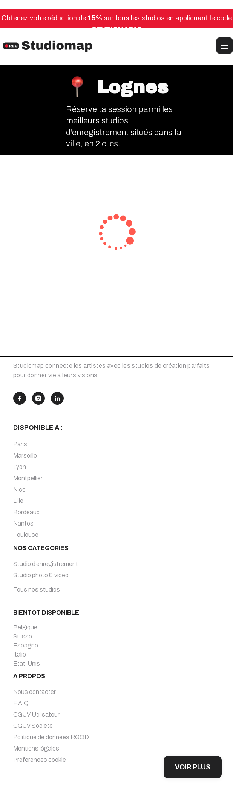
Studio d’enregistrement (45, 564)
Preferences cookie (39, 760)
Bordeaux (26, 512)
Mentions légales (36, 748)
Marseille (25, 455)
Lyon (19, 467)
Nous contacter (34, 692)
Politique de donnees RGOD (51, 737)
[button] (224, 45)
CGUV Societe (33, 726)
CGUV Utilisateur (36, 714)
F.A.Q (21, 703)
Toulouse (25, 535)
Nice (19, 489)
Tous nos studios (36, 589)
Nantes (23, 523)
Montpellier (28, 478)
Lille (18, 501)
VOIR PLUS (192, 767)
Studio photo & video (41, 575)
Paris (20, 444)
